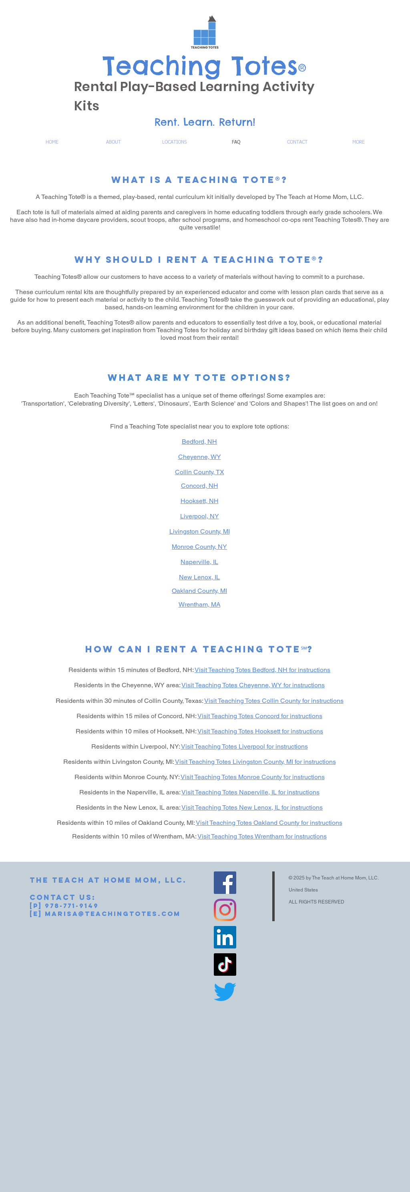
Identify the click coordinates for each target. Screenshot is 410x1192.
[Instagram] (225, 910)
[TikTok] (225, 964)
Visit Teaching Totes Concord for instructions (259, 716)
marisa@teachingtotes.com (113, 914)
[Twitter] (225, 992)
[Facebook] (225, 882)
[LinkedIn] (225, 937)
